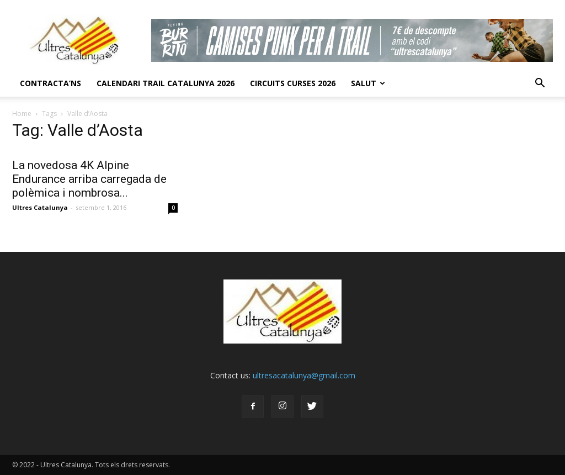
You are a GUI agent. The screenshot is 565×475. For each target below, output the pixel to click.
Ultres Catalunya (40, 207)
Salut (368, 83)
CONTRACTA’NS (50, 83)
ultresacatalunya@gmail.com (304, 375)
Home (21, 113)
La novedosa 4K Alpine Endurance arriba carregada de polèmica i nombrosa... (89, 179)
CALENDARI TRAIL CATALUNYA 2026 (165, 83)
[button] (539, 83)
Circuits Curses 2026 (292, 83)
